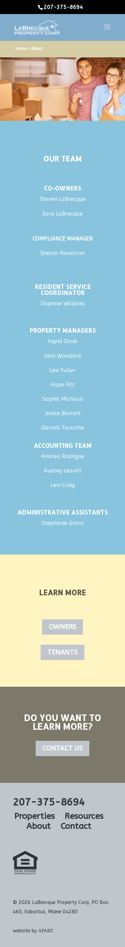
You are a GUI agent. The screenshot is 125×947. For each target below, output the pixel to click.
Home (21, 48)
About (38, 826)
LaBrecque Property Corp (60, 902)
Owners (62, 627)
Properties (34, 816)
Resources (84, 816)
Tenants (62, 652)
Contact (76, 826)
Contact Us (62, 748)
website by (33, 931)
